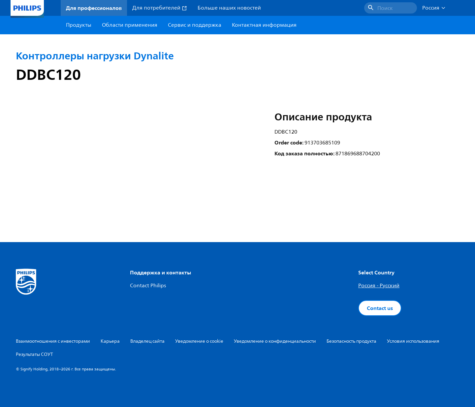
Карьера (110, 341)
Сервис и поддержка (194, 25)
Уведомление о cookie (199, 341)
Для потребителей (159, 8)
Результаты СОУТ (34, 354)
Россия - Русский (378, 285)
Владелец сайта (147, 341)
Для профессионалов (94, 8)
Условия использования (413, 341)
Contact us (380, 308)
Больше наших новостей (229, 8)
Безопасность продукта (351, 341)
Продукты (78, 25)
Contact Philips (148, 285)
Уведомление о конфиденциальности (275, 341)
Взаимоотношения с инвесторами (53, 341)
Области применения (129, 25)
